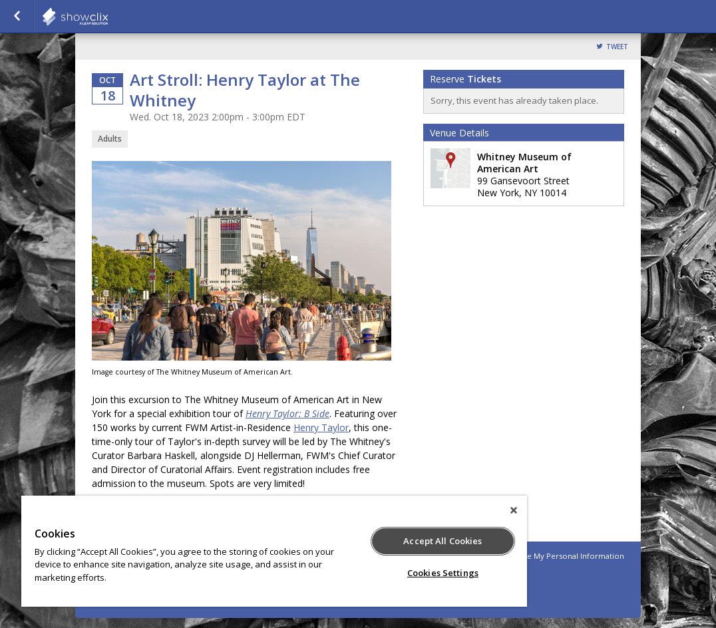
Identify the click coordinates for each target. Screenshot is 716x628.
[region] (274, 551)
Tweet (617, 47)
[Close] (514, 510)
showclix (107, 17)
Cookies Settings (442, 573)
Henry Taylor (321, 427)
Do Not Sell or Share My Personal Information (540, 556)
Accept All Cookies (442, 541)
